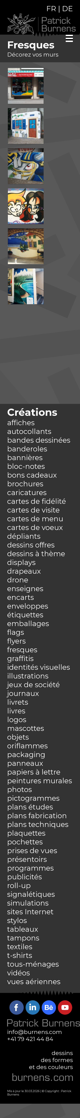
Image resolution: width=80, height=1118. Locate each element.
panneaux (25, 763)
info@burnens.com (34, 1031)
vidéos (18, 973)
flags (15, 632)
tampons (23, 938)
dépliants (23, 536)
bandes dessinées (38, 440)
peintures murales (39, 780)
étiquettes (25, 614)
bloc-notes (26, 466)
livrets (17, 702)
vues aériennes (33, 981)
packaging (26, 754)
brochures (25, 483)
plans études (30, 807)
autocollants (29, 431)
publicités (24, 876)
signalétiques (31, 894)
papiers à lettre (33, 772)
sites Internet (30, 911)
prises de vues (32, 850)
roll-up (19, 885)
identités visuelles (38, 667)
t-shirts (19, 955)
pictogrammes (33, 798)
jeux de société (33, 684)
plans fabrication (37, 815)
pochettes (25, 842)
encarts (20, 597)
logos (16, 719)
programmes (30, 868)
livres (16, 711)
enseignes (25, 588)
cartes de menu (35, 518)
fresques (22, 649)
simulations (28, 903)
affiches (21, 422)
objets (18, 737)
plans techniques (37, 824)
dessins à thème (36, 553)
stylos (17, 920)
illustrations (27, 676)
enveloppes (27, 606)
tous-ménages (33, 964)
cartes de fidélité (36, 501)
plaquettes (26, 833)
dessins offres (31, 545)
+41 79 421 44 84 (30, 1038)
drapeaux (24, 571)
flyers (16, 641)
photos (19, 789)
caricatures (27, 492)
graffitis (20, 658)
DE (67, 8)
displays (21, 562)
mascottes (25, 728)
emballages (28, 623)
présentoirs (27, 859)
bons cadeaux (32, 475)
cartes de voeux (35, 527)
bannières (25, 457)
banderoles (27, 449)
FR (51, 8)
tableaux (22, 929)
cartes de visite (33, 510)
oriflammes (27, 745)
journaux (23, 693)
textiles (19, 946)
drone (17, 580)
